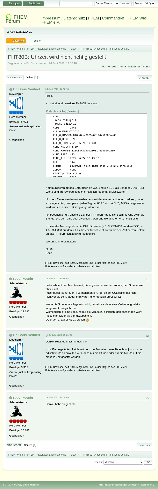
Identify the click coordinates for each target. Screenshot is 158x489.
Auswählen (59, 111)
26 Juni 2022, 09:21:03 (60, 335)
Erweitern (72, 111)
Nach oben (14, 445)
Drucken (144, 78)
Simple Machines (31, 484)
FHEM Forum (17, 19)
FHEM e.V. (51, 22)
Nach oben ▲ (148, 484)
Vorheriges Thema (114, 66)
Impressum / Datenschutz (63, 18)
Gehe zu (97, 462)
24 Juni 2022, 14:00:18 (57, 89)
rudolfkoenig (23, 278)
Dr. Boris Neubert (26, 89)
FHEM (93, 18)
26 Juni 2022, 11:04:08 (57, 397)
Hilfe (101, 484)
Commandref (113, 18)
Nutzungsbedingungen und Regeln (122, 484)
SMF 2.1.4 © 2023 (12, 484)
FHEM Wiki (136, 18)
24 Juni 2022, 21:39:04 (57, 278)
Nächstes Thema (139, 66)
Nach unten (14, 77)
